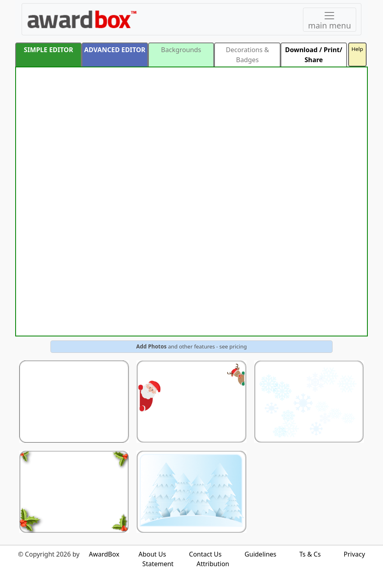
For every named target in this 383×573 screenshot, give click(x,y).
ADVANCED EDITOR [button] (114, 49)
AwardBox (104, 554)
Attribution (213, 563)
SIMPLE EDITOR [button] (48, 49)
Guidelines (260, 554)
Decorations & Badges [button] (247, 54)
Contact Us (205, 554)
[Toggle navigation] (329, 20)
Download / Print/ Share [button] (313, 54)
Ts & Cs (310, 554)
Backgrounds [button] (181, 49)
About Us (152, 554)
